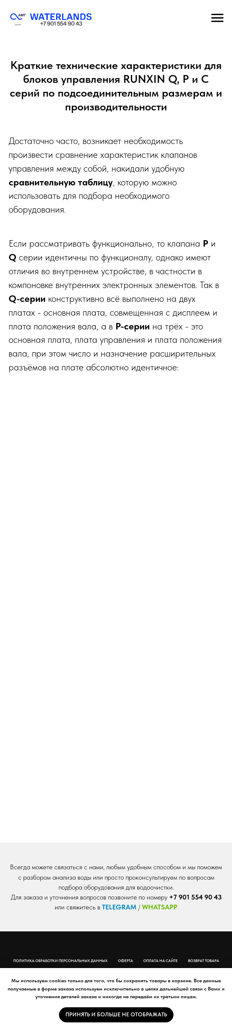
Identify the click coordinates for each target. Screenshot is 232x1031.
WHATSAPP (159, 907)
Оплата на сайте (160, 960)
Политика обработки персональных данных (60, 960)
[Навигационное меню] (217, 18)
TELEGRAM (119, 907)
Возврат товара (203, 960)
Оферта (125, 960)
